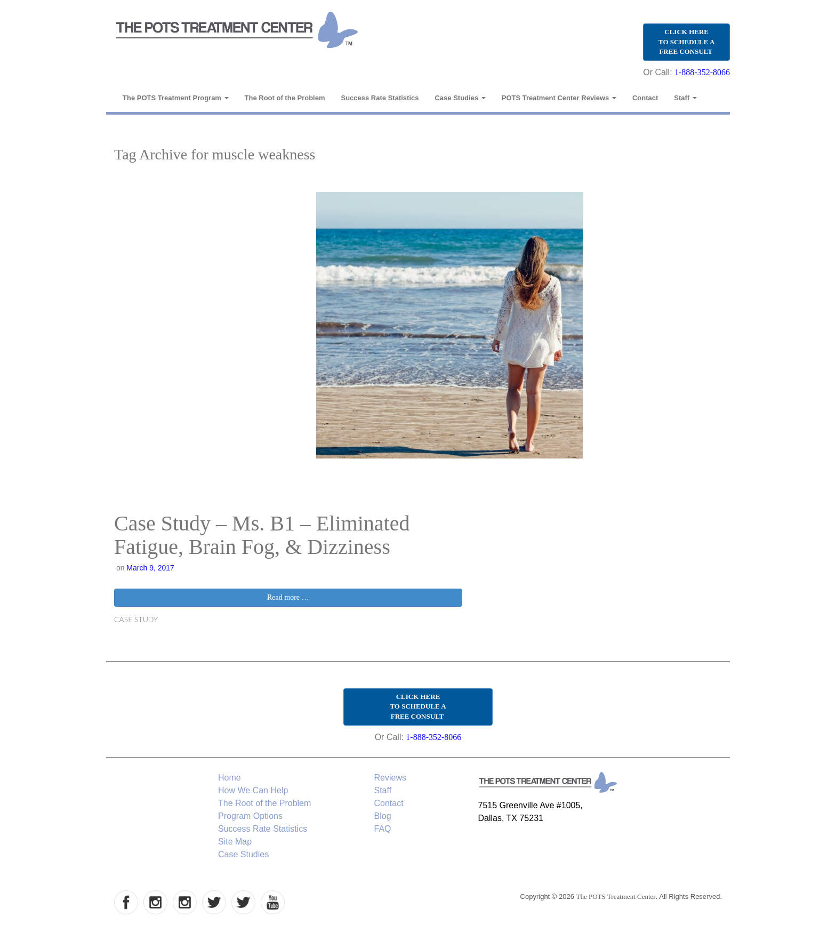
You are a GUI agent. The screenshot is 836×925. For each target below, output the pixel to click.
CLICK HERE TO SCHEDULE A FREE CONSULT (686, 41)
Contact (645, 98)
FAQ (382, 828)
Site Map (235, 841)
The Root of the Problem (285, 98)
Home (229, 777)
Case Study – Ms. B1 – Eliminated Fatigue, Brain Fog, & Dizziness (261, 535)
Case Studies (460, 98)
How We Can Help (253, 790)
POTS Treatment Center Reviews (559, 98)
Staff (685, 98)
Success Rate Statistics (380, 98)
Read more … (288, 597)
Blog (382, 816)
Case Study (136, 619)
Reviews (390, 777)
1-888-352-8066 (702, 72)
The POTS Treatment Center (616, 896)
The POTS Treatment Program (176, 98)
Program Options (250, 816)
